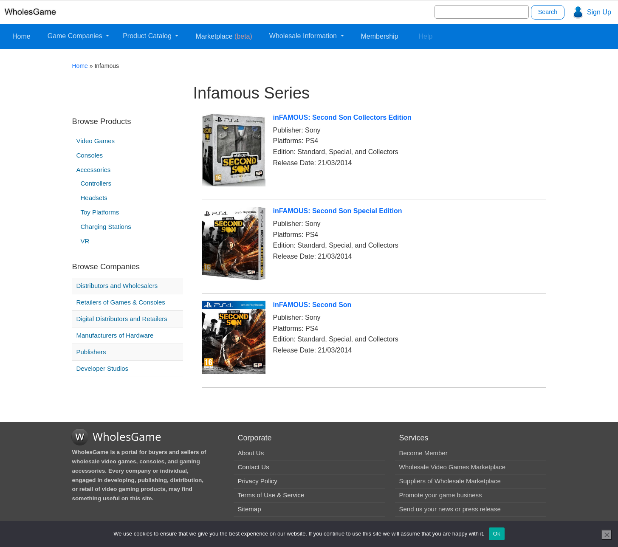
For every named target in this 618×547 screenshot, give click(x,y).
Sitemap (249, 509)
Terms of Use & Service (271, 495)
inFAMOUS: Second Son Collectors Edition (342, 117)
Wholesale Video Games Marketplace (452, 467)
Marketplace (223, 36)
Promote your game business (440, 495)
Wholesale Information (304, 35)
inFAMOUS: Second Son (312, 304)
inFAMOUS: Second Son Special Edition (337, 210)
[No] (606, 535)
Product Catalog (148, 35)
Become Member (423, 453)
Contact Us (253, 467)
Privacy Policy (257, 481)
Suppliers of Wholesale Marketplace (450, 481)
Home (21, 36)
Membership (379, 36)
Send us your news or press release (450, 509)
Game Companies (76, 35)
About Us (251, 453)
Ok (496, 533)
